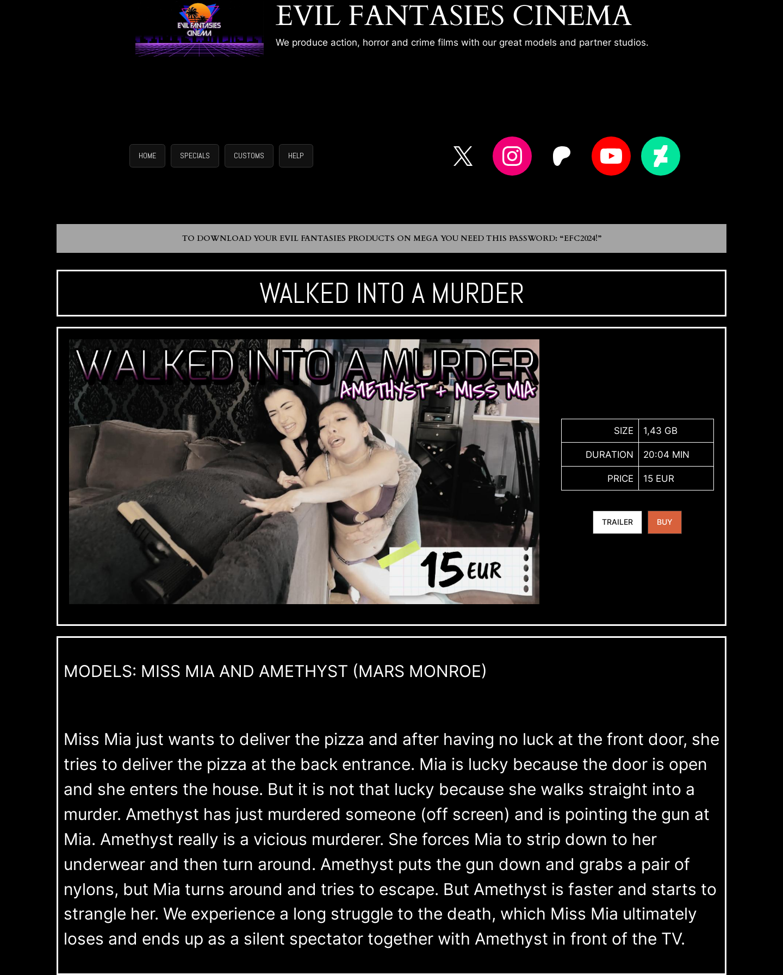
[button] (147, 156)
